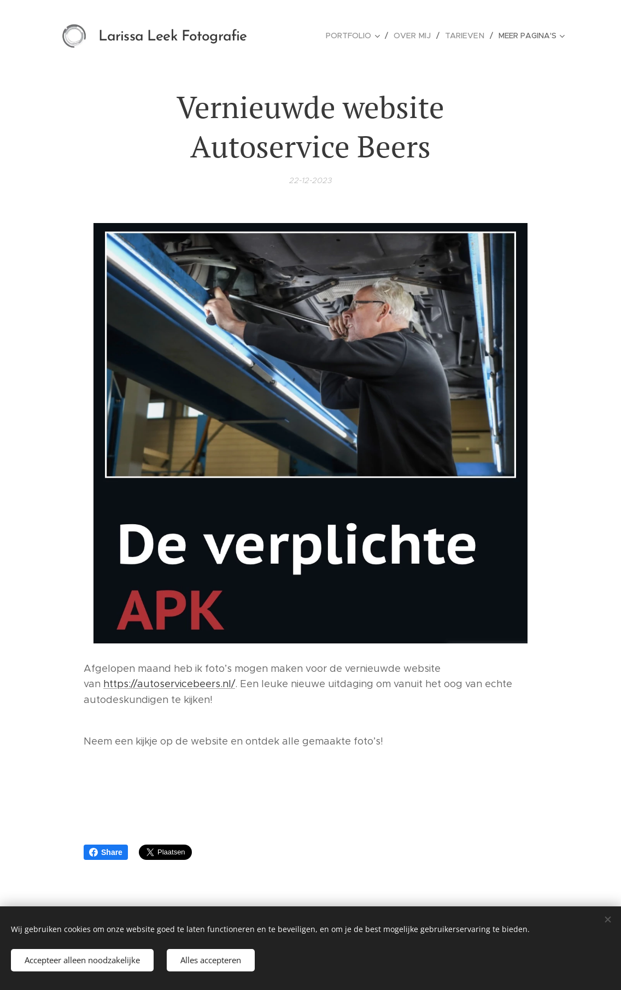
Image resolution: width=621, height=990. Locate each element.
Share (105, 852)
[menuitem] (358, 35)
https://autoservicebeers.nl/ (169, 684)
